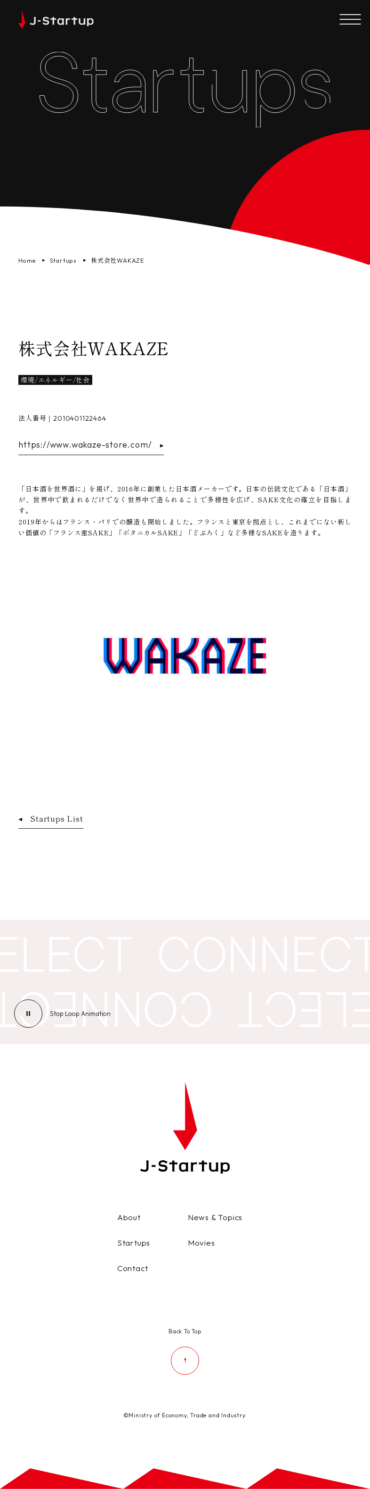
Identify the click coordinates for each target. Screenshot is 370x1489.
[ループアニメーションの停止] (80, 1013)
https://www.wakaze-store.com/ (90, 444)
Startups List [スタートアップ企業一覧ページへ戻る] (50, 818)
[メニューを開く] (350, 20)
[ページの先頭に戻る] (185, 1350)
